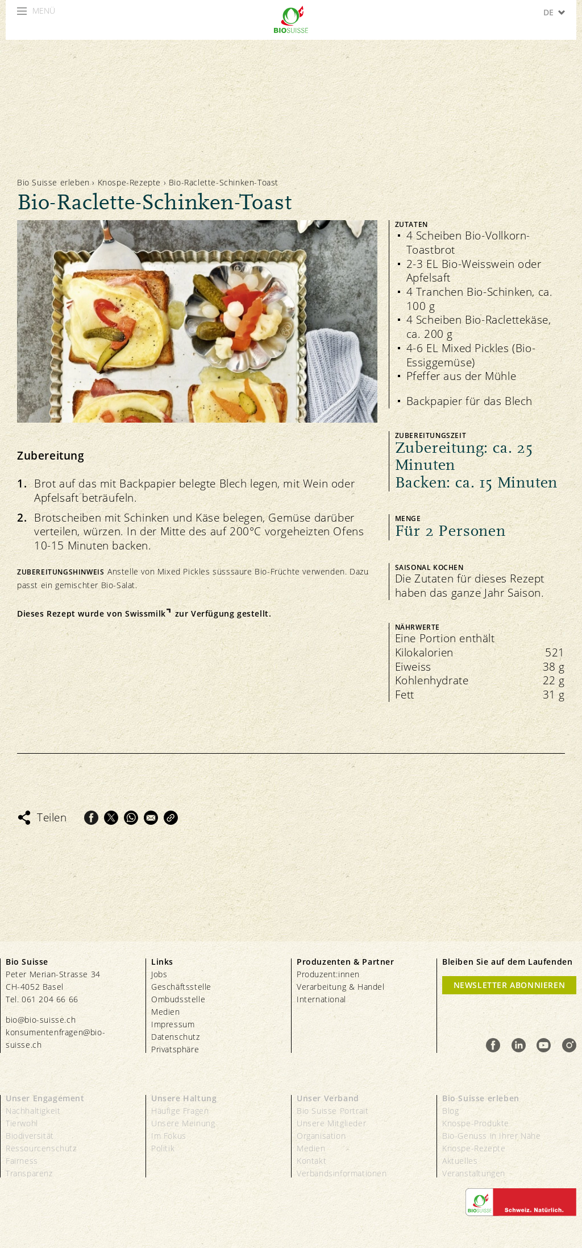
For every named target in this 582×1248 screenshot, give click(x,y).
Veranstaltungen (473, 1173)
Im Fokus (168, 1135)
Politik (162, 1148)
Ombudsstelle (178, 999)
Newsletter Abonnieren (510, 985)
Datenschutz (175, 1036)
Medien (165, 1011)
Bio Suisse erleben (53, 182)
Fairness (22, 1160)
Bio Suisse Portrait (332, 1110)
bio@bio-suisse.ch (41, 1019)
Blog (450, 1110)
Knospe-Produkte (475, 1123)
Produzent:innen (328, 974)
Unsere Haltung (184, 1098)
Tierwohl (22, 1123)
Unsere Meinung (183, 1123)
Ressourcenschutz (41, 1148)
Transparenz (29, 1173)
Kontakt (311, 1160)
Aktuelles (459, 1160)
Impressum (172, 1024)
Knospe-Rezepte (129, 182)
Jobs (159, 974)
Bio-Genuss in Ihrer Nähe (491, 1135)
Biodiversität (30, 1135)
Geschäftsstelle (181, 986)
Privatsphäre (175, 1049)
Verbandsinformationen (342, 1173)
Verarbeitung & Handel (341, 986)
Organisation (321, 1135)
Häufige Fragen (180, 1110)
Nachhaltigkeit (33, 1110)
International (321, 999)
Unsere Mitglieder (331, 1123)
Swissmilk (145, 614)
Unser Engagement (45, 1098)
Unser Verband (328, 1098)
